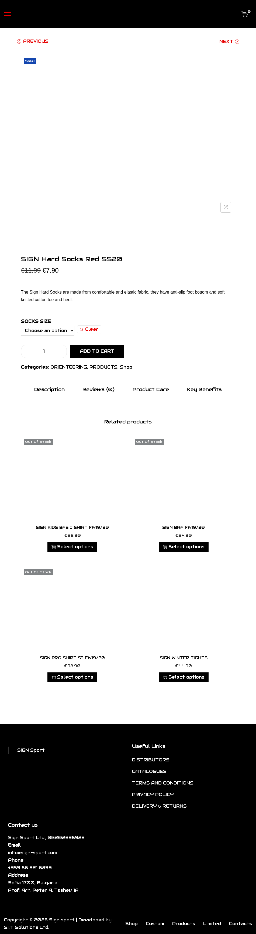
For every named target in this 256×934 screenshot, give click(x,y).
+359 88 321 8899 (30, 867)
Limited (212, 923)
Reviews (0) (100, 389)
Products (183, 923)
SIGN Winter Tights (183, 657)
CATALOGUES (149, 771)
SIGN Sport (31, 750)
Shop (126, 367)
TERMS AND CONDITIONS (162, 783)
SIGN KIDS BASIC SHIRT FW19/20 (72, 527)
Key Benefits (201, 389)
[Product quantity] (44, 351)
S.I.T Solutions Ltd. (26, 927)
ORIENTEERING (68, 367)
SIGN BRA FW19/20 (183, 527)
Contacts (240, 923)
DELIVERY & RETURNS (159, 806)
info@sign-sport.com (32, 852)
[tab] (52, 389)
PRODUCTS (103, 367)
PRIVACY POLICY (153, 794)
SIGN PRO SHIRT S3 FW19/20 (72, 657)
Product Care (150, 389)
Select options (72, 546)
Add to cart (97, 351)
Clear (89, 329)
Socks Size (36, 321)
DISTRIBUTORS (150, 759)
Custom (155, 923)
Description (52, 389)
